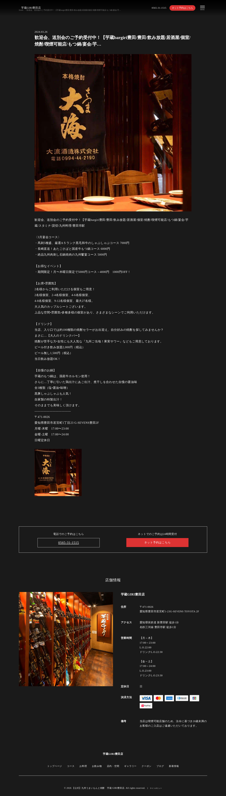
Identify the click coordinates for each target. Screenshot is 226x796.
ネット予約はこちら (181, 7)
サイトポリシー (156, 788)
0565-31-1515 (155, 7)
